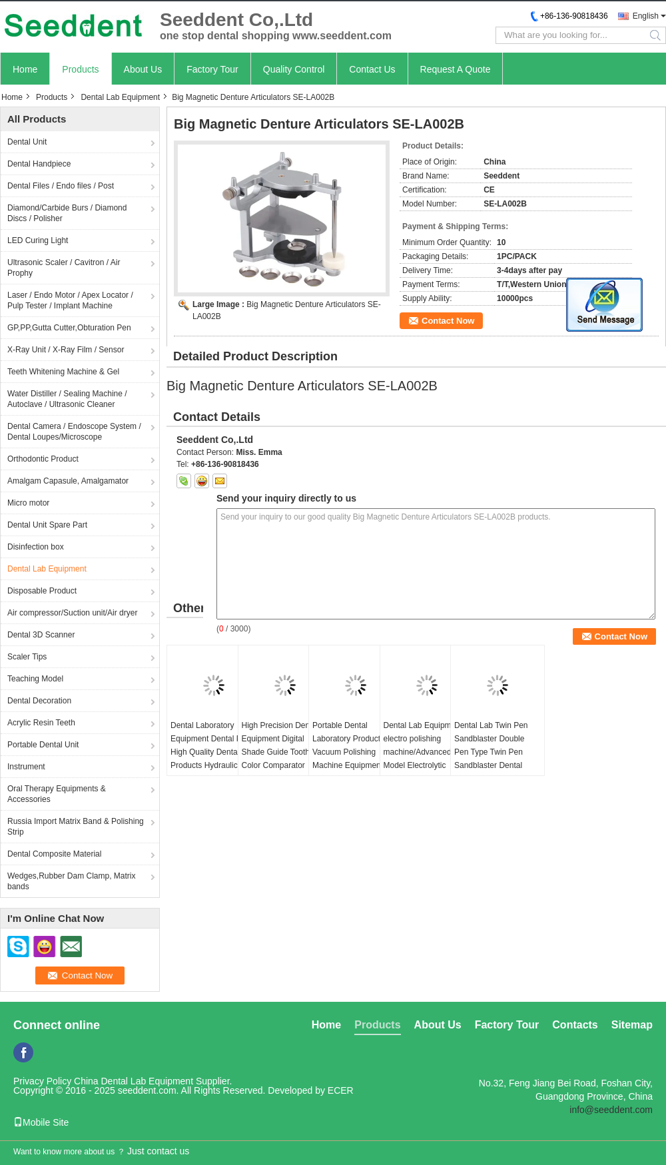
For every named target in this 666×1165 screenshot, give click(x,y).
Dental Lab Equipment (120, 97)
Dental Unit (27, 142)
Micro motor (28, 503)
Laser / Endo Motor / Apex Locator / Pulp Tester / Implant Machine (70, 300)
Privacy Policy (42, 1081)
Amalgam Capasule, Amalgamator (68, 481)
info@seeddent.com (611, 1109)
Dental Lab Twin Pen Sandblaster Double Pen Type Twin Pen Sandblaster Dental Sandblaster (491, 752)
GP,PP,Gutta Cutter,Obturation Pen (69, 327)
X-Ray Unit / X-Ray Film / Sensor (65, 349)
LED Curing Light (37, 240)
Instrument (26, 766)
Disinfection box (35, 547)
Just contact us (158, 1151)
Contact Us (372, 69)
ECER (341, 1090)
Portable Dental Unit (43, 744)
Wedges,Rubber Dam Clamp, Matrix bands (71, 881)
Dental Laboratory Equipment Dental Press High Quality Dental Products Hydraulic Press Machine (213, 752)
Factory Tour (212, 69)
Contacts (574, 1024)
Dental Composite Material (54, 854)
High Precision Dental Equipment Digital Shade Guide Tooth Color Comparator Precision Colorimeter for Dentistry (280, 759)
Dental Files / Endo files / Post (60, 186)
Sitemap (632, 1024)
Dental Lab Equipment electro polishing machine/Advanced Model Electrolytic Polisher (423, 752)
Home (25, 69)
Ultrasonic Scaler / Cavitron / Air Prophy (63, 268)
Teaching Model (35, 678)
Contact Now (448, 321)
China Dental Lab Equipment (133, 1081)
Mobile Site (41, 1122)
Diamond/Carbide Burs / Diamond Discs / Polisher (67, 213)
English (646, 16)
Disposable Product (42, 590)
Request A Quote (455, 69)
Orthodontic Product (43, 459)
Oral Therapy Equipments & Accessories (56, 794)
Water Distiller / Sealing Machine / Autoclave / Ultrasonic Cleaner (67, 399)
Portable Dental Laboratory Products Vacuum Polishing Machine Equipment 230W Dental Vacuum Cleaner (351, 759)
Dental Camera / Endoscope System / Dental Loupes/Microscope (74, 432)
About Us (143, 69)
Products (80, 69)
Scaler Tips (27, 656)
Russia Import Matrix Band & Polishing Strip (75, 827)
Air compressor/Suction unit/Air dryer (72, 612)
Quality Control (294, 69)
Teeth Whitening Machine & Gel (63, 371)
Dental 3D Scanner (41, 634)
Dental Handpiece (39, 164)
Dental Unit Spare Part (47, 525)
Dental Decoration (39, 700)
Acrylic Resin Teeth (41, 722)
